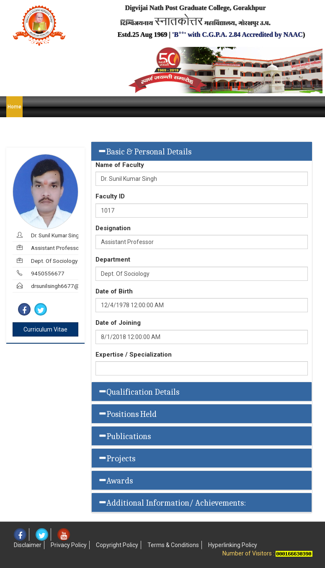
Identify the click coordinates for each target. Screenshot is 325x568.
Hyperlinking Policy (232, 545)
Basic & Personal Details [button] (144, 151)
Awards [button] (115, 480)
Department (112, 259)
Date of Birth (114, 291)
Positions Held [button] (127, 414)
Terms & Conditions (173, 545)
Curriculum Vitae (45, 329)
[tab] (201, 151)
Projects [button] (116, 458)
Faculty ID (110, 196)
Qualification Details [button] (138, 392)
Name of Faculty (119, 165)
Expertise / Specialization (133, 354)
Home (14, 107)
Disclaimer (27, 545)
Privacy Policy (69, 545)
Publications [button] (124, 436)
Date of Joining (118, 322)
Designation (113, 228)
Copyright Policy (117, 545)
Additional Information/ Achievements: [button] (172, 503)
